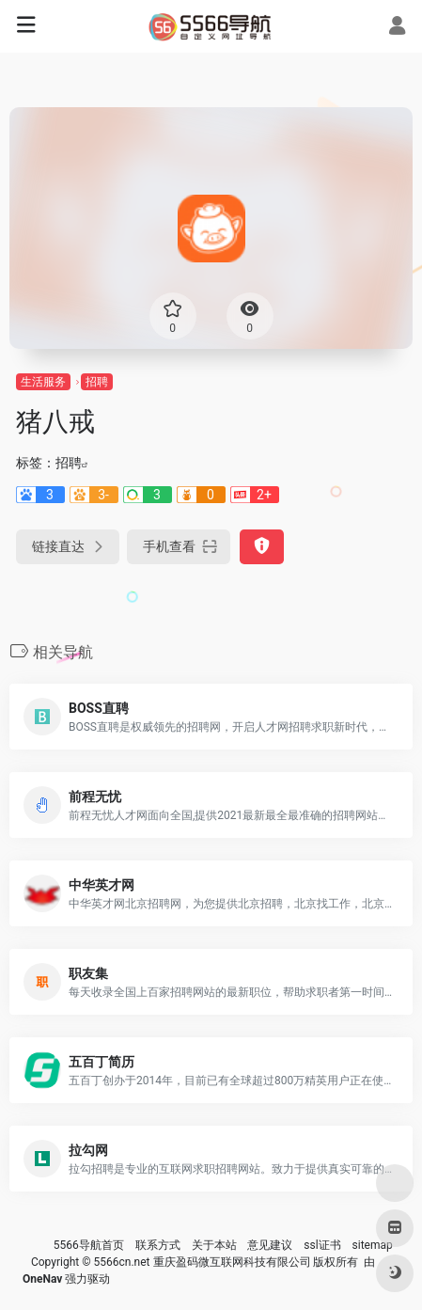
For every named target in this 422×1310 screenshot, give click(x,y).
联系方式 (157, 1245)
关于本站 (214, 1245)
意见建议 (269, 1245)
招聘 (97, 381)
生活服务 (43, 381)
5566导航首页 (89, 1245)
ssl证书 (322, 1245)
